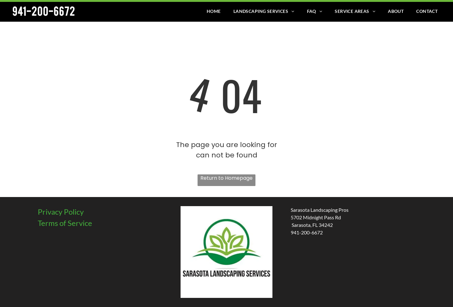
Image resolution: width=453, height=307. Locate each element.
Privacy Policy (61, 211)
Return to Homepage (226, 178)
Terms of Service (65, 223)
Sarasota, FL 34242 (312, 225)
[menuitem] (213, 11)
